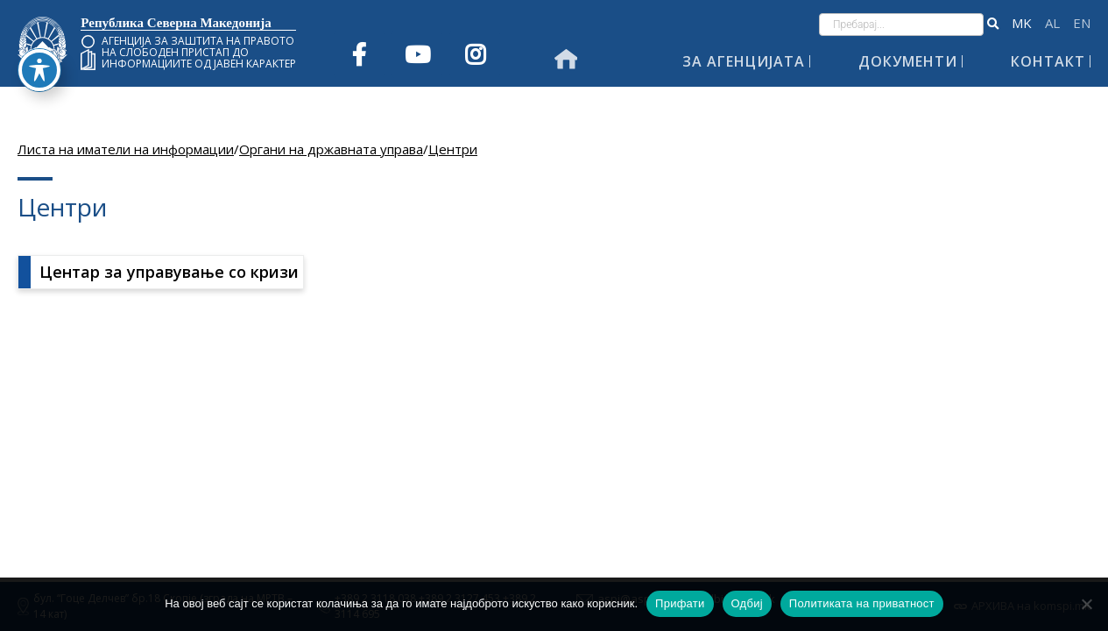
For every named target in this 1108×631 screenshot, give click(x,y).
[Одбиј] (1086, 604)
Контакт (1048, 61)
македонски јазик (1022, 23)
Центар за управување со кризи (169, 271)
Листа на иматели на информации (126, 149)
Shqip (1052, 23)
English (1081, 23)
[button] (993, 24)
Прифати (679, 603)
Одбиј (747, 603)
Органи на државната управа (331, 149)
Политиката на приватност (862, 603)
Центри (452, 149)
